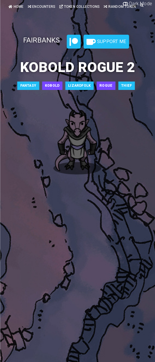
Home (15, 7)
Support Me (106, 42)
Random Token (120, 7)
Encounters (41, 7)
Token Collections (79, 7)
